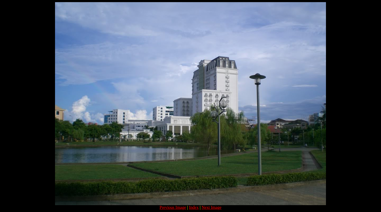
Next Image (211, 207)
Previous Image (173, 207)
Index (193, 207)
